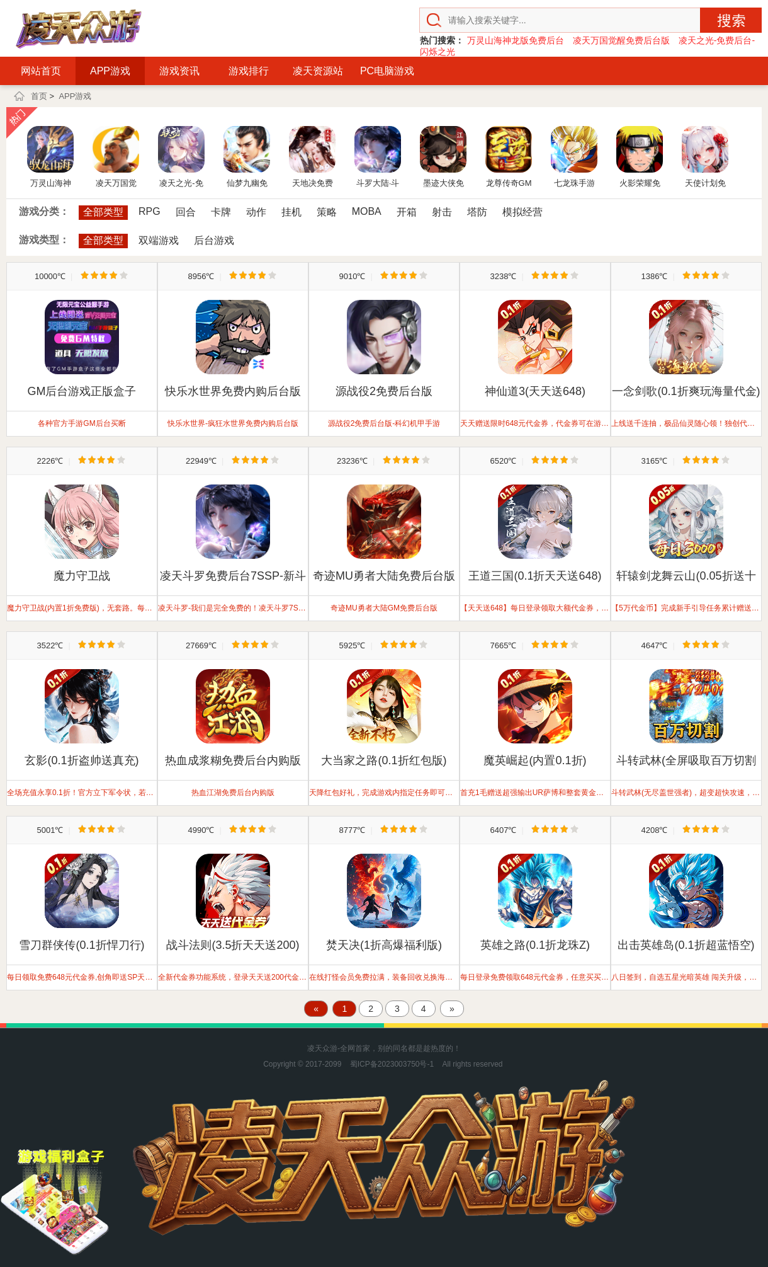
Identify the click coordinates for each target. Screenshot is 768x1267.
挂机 (291, 212)
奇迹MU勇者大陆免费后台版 (384, 576)
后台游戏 (214, 240)
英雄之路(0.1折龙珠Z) (535, 945)
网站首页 (41, 71)
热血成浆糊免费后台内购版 (233, 760)
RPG (149, 211)
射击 (442, 212)
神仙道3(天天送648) (535, 391)
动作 (256, 212)
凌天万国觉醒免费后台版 (621, 40)
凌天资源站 (318, 71)
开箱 (407, 212)
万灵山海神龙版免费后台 (515, 40)
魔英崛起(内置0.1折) (534, 760)
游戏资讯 (179, 71)
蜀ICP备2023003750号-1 (392, 1064)
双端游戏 (158, 240)
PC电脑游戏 (387, 71)
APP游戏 (110, 71)
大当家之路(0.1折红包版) (383, 760)
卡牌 (221, 212)
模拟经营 (522, 212)
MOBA (366, 211)
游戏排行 (249, 71)
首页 (39, 96)
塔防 (477, 212)
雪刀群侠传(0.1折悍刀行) (81, 945)
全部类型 (103, 212)
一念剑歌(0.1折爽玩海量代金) (686, 391)
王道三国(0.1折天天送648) (534, 576)
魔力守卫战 (82, 576)
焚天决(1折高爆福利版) (384, 945)
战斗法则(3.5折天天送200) (232, 945)
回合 (186, 212)
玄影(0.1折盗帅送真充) (81, 760)
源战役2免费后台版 (384, 391)
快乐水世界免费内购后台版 (233, 391)
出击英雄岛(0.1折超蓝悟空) (686, 945)
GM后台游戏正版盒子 (82, 391)
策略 (327, 212)
